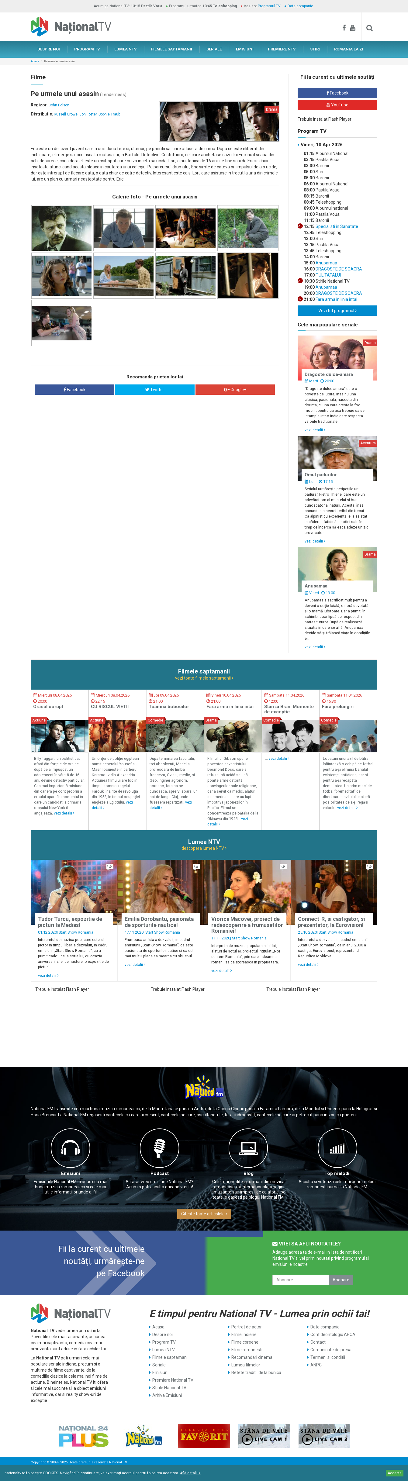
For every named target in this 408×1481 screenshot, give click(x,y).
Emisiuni (70, 1173)
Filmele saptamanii (170, 1357)
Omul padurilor (321, 474)
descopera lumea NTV (204, 848)
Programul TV (269, 6)
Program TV (164, 1342)
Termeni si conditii (327, 1357)
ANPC (316, 1364)
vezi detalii (315, 430)
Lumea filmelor (245, 1364)
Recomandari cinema (251, 1357)
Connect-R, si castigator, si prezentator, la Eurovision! (331, 922)
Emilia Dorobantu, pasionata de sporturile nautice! (159, 922)
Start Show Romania (76, 932)
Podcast (159, 1173)
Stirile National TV (169, 1387)
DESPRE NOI (48, 49)
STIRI (315, 49)
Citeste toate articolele (204, 1213)
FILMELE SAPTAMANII (171, 49)
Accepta (395, 1473)
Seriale (159, 1364)
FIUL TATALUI (328, 275)
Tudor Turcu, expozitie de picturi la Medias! (70, 922)
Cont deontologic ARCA (332, 1334)
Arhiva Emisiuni (167, 1395)
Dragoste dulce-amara (329, 374)
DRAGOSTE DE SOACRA (338, 269)
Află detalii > (190, 1473)
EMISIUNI (245, 49)
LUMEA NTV (125, 49)
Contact (318, 1342)
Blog (249, 1173)
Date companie (300, 6)
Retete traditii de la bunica (256, 1372)
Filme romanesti (246, 1349)
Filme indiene (244, 1334)
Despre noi (162, 1334)
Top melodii (337, 1173)
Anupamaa (326, 262)
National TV (118, 1462)
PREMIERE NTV (282, 49)
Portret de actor (246, 1326)
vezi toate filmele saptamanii (204, 678)
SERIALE (214, 49)
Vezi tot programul (337, 310)
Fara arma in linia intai (336, 299)
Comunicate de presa (330, 1349)
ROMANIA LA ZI (348, 49)
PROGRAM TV (87, 49)
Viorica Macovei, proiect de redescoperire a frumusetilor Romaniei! (247, 925)
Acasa (35, 61)
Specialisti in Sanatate (336, 226)
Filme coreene (244, 1342)
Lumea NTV (163, 1349)
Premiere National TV (172, 1380)
